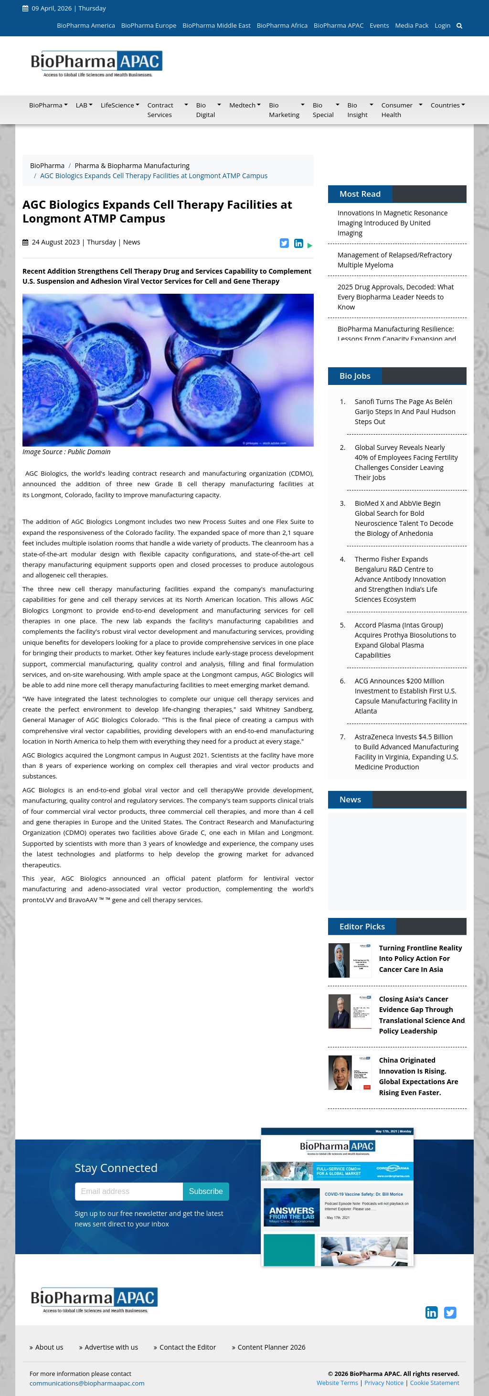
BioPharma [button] (46, 105)
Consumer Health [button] (397, 110)
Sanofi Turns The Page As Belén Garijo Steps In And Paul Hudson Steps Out (405, 411)
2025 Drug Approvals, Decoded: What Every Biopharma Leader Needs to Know (396, 298)
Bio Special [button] (323, 110)
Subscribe (206, 1191)
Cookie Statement (434, 1383)
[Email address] (129, 1192)
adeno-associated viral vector (134, 888)
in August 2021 (185, 755)
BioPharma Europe (149, 25)
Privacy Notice (384, 1383)
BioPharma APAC (338, 25)
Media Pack (411, 25)
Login (442, 25)
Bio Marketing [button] (284, 110)
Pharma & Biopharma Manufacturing (132, 165)
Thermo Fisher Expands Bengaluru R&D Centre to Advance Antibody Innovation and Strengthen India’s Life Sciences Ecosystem (400, 579)
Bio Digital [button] (205, 110)
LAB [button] (81, 105)
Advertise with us (108, 1347)
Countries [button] (445, 105)
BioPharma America (86, 25)
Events (379, 25)
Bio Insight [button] (358, 110)
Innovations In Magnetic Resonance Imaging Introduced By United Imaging (393, 224)
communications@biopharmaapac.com (87, 1383)
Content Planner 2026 (269, 1347)
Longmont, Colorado (61, 494)
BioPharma (47, 165)
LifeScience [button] (117, 105)
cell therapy (216, 790)
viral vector (162, 790)
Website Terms (337, 1383)
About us (46, 1347)
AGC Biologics (46, 473)
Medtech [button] (242, 105)
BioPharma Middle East (216, 25)
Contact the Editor (185, 1347)
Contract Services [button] (160, 110)
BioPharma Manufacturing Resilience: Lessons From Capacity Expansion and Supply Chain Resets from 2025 (397, 340)
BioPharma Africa (282, 25)
